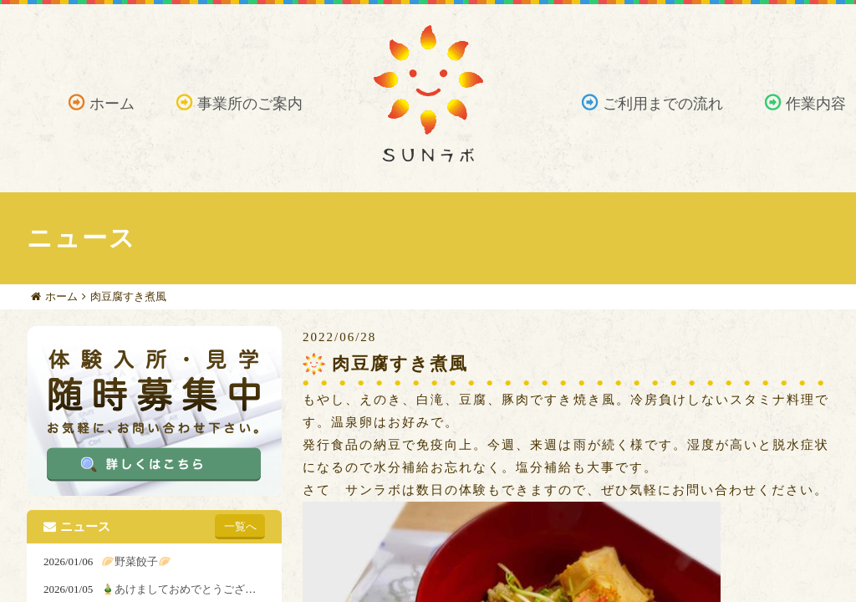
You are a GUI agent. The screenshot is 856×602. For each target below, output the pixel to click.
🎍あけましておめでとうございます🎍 (196, 589)
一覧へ (240, 526)
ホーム (112, 103)
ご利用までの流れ (663, 103)
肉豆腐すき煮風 (128, 296)
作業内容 (816, 103)
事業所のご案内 (250, 103)
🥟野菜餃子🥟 (136, 561)
